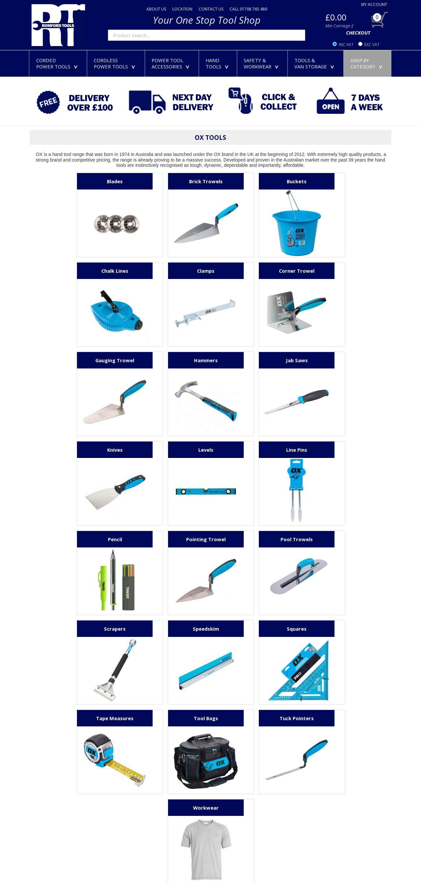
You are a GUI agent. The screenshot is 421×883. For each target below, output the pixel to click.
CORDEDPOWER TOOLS (58, 63)
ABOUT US (156, 9)
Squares (170, 539)
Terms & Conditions (145, 850)
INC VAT (346, 44)
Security (131, 827)
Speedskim (89, 539)
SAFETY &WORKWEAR (262, 63)
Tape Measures (251, 539)
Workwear (251, 628)
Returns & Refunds (143, 792)
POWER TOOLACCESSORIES (172, 63)
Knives (170, 360)
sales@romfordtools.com (60, 758)
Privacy (130, 815)
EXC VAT (372, 44)
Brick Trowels (170, 181)
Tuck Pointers (170, 628)
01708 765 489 (48, 746)
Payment (132, 769)
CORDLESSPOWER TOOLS (116, 63)
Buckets (251, 181)
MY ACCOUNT (374, 4)
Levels (251, 360)
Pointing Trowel (170, 449)
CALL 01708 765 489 (248, 9)
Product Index (138, 861)
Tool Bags (332, 539)
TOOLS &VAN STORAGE (315, 63)
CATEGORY (367, 63)
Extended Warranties (146, 804)
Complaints (135, 838)
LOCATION (182, 9)
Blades (89, 181)
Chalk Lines (332, 181)
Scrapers (332, 449)
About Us (133, 746)
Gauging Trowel (251, 270)
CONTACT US (211, 9)
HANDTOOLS (218, 63)
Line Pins (332, 360)
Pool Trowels (251, 449)
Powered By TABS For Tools (365, 867)
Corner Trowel (170, 270)
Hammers (332, 270)
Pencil (90, 449)
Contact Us (135, 758)
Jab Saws (90, 360)
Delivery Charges (141, 781)
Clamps (89, 270)
